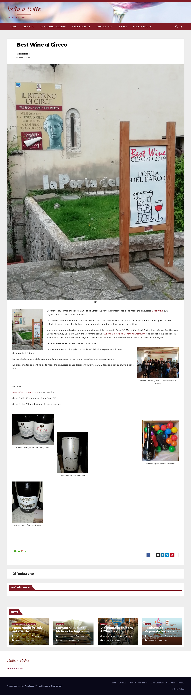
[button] (176, 26)
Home (13, 26)
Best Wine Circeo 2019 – (25, 392)
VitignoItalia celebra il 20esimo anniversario (116, 631)
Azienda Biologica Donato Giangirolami (125, 333)
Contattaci (104, 26)
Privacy (122, 26)
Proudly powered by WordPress (21, 686)
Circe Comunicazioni (53, 26)
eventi (103, 624)
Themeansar (56, 686)
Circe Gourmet (81, 26)
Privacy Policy (142, 26)
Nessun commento (25, 640)
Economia (31, 624)
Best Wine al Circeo (42, 44)
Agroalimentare (19, 624)
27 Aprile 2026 (22, 636)
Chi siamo (28, 26)
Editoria (60, 624)
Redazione (24, 54)
